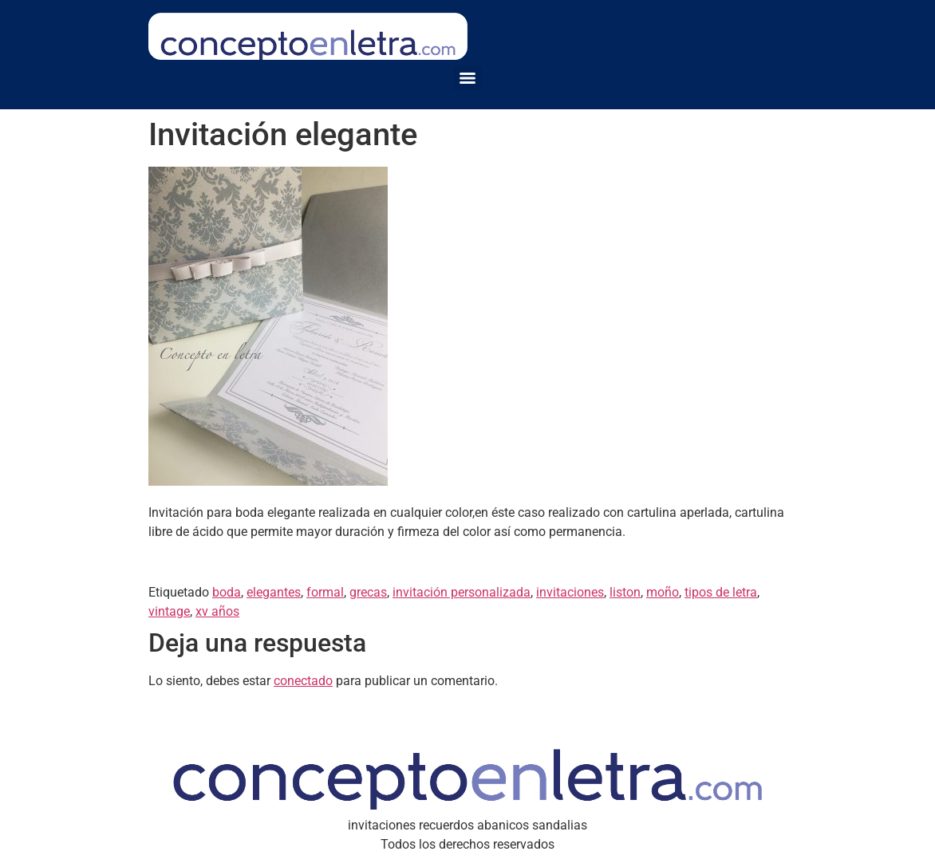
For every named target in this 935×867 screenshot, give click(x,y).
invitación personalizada (462, 592)
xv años (217, 611)
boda (226, 592)
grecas (368, 592)
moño (662, 592)
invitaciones (570, 592)
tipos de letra (720, 592)
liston (625, 592)
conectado (303, 680)
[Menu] (467, 78)
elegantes (274, 592)
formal (325, 592)
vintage (169, 611)
